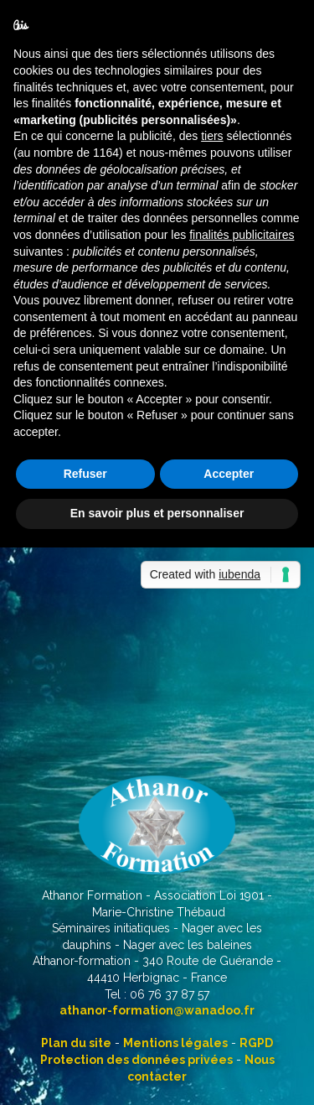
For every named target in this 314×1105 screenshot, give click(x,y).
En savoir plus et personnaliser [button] (157, 513)
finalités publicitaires (241, 234)
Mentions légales (175, 1043)
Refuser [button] (85, 473)
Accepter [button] (228, 473)
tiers (212, 136)
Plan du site (76, 1043)
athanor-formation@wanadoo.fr (157, 1010)
